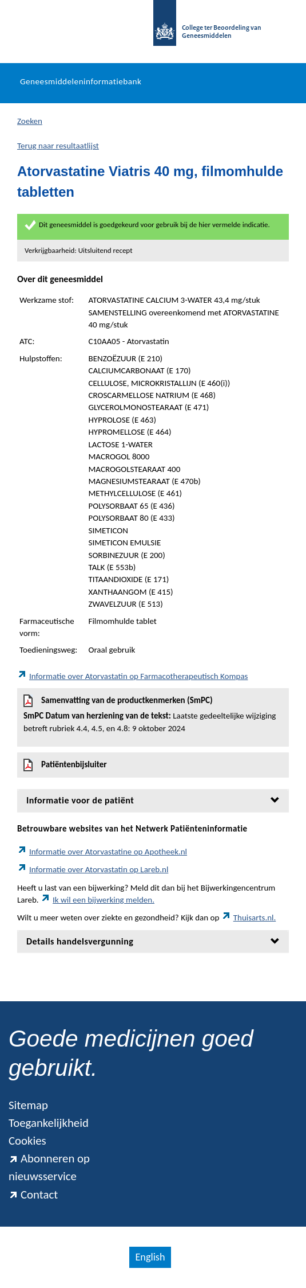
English (150, 1257)
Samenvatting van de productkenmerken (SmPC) (153, 714)
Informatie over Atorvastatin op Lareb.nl (92, 869)
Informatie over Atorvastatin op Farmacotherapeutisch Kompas (132, 676)
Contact (33, 1194)
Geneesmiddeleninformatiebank (80, 81)
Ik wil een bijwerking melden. (97, 900)
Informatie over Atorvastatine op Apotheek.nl (102, 851)
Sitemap (28, 1105)
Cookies (27, 1140)
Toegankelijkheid (49, 1122)
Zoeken (29, 121)
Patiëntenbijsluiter (65, 765)
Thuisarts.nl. (248, 917)
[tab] (153, 800)
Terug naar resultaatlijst (58, 145)
